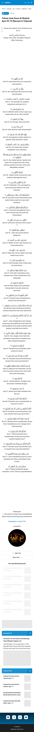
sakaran (7, 2)
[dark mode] (28, 2)
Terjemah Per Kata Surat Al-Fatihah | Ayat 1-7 (11, 685)
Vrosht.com (20, 729)
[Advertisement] (17, 58)
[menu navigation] (2, 2)
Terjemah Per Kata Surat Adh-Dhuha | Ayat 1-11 (11, 702)
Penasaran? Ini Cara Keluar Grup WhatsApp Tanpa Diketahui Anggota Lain (16, 640)
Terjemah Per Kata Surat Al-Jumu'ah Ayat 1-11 (11, 677)
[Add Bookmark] (12, 13)
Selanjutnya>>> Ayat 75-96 (17, 521)
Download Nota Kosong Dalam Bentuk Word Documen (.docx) (12, 694)
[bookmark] (31, 2)
